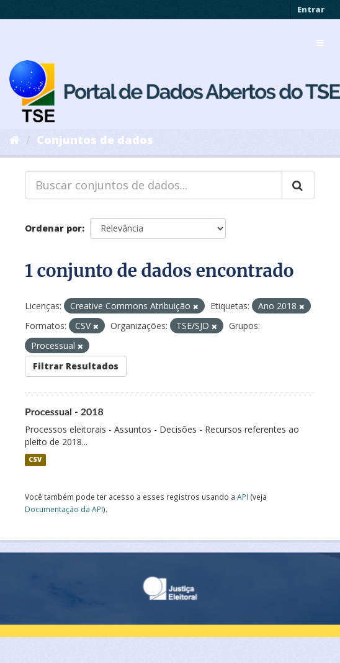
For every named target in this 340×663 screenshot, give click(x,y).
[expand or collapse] (320, 42)
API (242, 497)
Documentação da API (64, 509)
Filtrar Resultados (76, 366)
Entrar (310, 9)
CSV (35, 460)
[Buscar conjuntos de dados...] (153, 185)
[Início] (14, 139)
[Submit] (298, 185)
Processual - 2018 (64, 411)
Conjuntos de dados (95, 139)
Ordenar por (53, 228)
